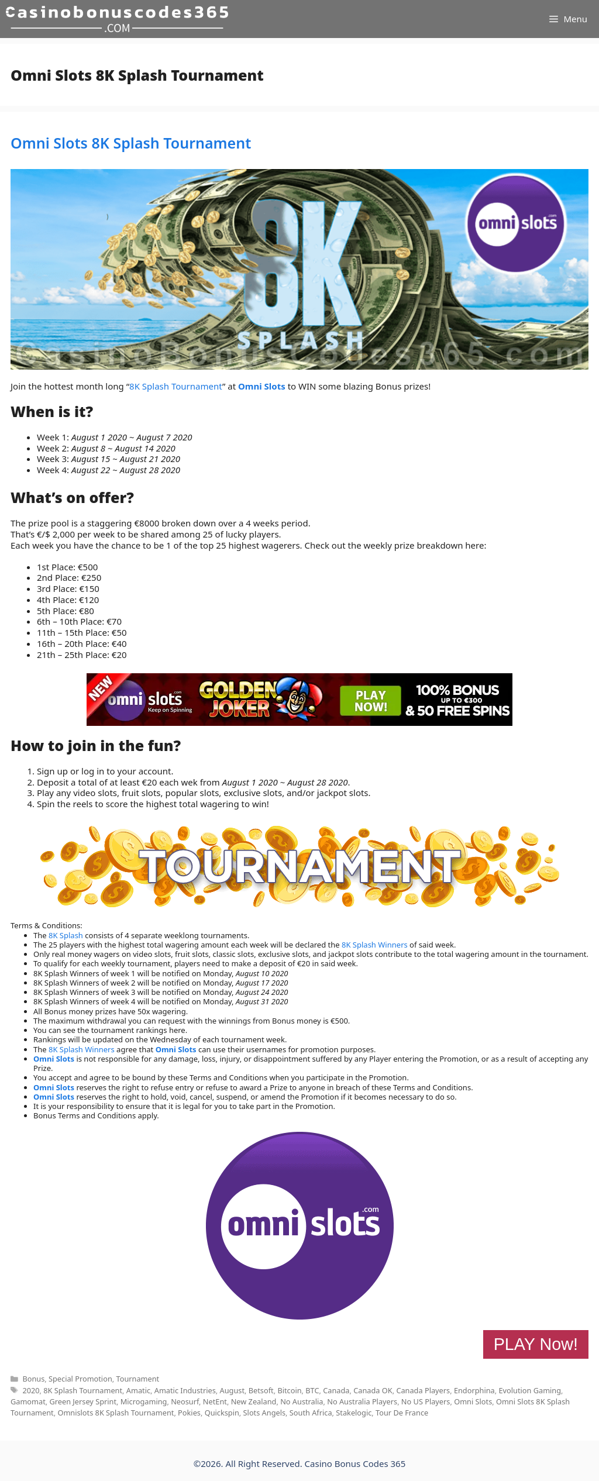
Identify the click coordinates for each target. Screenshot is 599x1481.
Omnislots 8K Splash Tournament (115, 1412)
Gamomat (28, 1401)
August (232, 1390)
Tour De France (402, 1412)
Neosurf (185, 1401)
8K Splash (66, 935)
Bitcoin (289, 1390)
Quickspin (222, 1412)
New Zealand (254, 1401)
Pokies (189, 1412)
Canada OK (372, 1390)
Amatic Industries (185, 1390)
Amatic (138, 1390)
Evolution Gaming (529, 1390)
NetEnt (215, 1401)
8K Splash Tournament (175, 386)
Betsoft (261, 1390)
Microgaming (144, 1401)
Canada (336, 1390)
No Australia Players (362, 1401)
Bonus (33, 1378)
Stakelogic (353, 1412)
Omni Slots (261, 386)
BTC (312, 1390)
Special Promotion (80, 1378)
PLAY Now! (536, 1344)
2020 (30, 1390)
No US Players (425, 1401)
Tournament (138, 1378)
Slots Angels (264, 1412)
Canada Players (423, 1390)
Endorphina (474, 1390)
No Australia (301, 1401)
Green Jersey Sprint (82, 1401)
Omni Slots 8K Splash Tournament (131, 143)
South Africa (311, 1412)
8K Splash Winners (375, 944)
